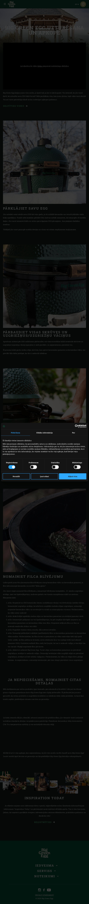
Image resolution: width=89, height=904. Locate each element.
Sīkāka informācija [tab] (44, 433)
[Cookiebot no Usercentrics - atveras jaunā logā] (75, 426)
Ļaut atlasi (44, 476)
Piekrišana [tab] (15, 433)
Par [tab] (73, 433)
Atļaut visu (72, 476)
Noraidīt (16, 476)
